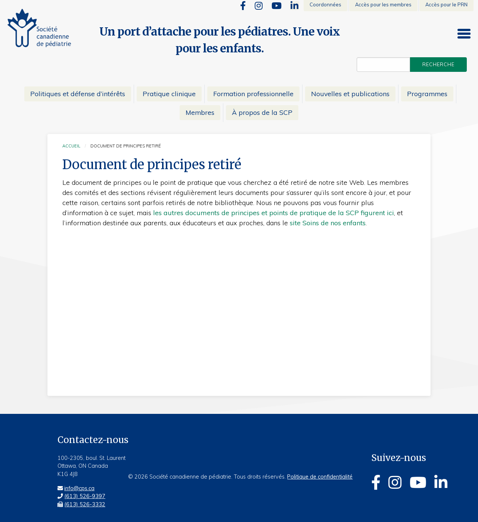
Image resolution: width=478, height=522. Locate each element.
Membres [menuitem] (200, 112)
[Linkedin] (294, 5)
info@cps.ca (79, 488)
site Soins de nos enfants (328, 223)
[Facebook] (242, 5)
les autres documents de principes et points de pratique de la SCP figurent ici (273, 212)
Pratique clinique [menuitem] (169, 93)
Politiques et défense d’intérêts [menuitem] (77, 93)
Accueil (71, 146)
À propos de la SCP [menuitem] (262, 112)
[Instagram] (258, 5)
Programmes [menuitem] (427, 93)
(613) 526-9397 (84, 496)
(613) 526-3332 (84, 504)
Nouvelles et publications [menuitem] (350, 93)
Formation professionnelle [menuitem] (253, 93)
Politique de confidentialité (320, 476)
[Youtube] (276, 5)
